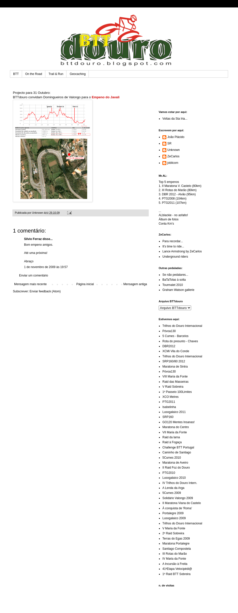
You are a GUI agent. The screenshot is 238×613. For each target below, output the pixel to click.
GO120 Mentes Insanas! (178, 422)
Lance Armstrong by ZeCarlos (182, 251)
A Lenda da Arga (173, 488)
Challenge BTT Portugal (178, 447)
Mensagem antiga (135, 284)
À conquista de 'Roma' (177, 508)
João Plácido (175, 137)
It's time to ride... (173, 246)
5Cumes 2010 (171, 457)
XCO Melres (170, 397)
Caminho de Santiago (176, 452)
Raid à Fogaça (172, 442)
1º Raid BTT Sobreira (176, 574)
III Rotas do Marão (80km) (179, 190)
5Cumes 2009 (171, 493)
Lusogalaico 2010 (174, 477)
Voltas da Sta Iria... (174, 118)
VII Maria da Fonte (174, 432)
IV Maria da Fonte (174, 558)
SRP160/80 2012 (173, 361)
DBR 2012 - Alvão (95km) (179, 194)
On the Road (33, 74)
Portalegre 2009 (172, 513)
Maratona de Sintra (175, 366)
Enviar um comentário (33, 275)
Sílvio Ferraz (33, 239)
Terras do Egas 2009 (176, 538)
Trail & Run (56, 74)
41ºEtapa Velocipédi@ (177, 569)
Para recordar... (172, 241)
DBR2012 (168, 346)
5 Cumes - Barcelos (175, 336)
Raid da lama (171, 437)
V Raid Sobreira (172, 386)
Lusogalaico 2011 (174, 412)
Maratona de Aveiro (175, 462)
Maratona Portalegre (175, 543)
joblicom (172, 163)
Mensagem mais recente (30, 284)
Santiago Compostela (176, 548)
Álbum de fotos (168, 219)
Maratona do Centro (175, 427)
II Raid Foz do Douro (176, 467)
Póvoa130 (169, 331)
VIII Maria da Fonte (175, 376)
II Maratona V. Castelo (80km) (181, 186)
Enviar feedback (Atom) (45, 291)
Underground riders (175, 256)
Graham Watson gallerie (178, 290)
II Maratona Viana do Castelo (181, 503)
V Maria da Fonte (173, 528)
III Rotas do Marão (174, 553)
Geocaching (78, 74)
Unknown (173, 150)
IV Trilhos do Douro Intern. (179, 483)
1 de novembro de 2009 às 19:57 (46, 267)
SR (169, 143)
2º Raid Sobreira (173, 533)
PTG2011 (168, 402)
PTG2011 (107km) (174, 202)
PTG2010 (168, 473)
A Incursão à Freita (174, 564)
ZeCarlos (173, 156)
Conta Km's (166, 223)
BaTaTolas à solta (174, 279)
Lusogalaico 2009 (174, 518)
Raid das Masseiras (175, 381)
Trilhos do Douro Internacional (182, 326)
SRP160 (168, 417)
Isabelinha (169, 407)
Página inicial (85, 284)
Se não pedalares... (175, 274)
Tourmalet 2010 (172, 285)
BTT (16, 74)
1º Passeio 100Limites (177, 392)
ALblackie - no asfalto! (173, 215)
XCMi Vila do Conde (175, 351)
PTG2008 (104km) (174, 198)
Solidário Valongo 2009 (177, 498)
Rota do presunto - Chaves (180, 341)
